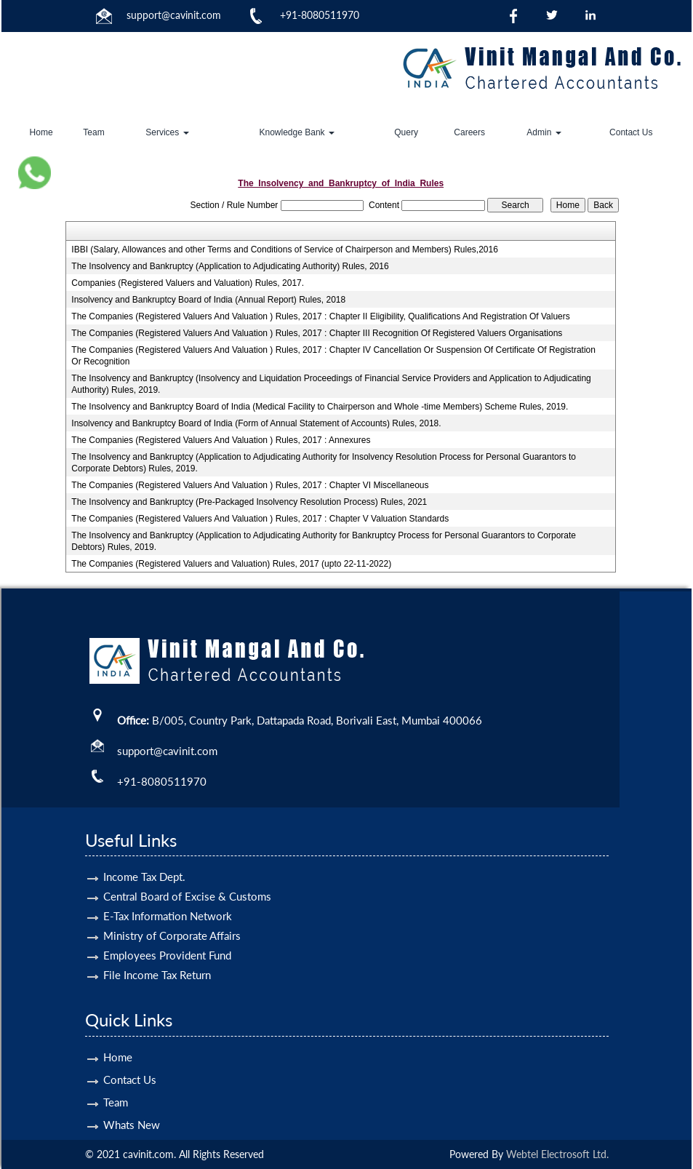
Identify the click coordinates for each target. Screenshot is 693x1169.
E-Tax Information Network (167, 899)
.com (210, 15)
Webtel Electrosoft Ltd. (557, 1154)
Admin (543, 132)
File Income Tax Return (157, 958)
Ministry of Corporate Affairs (172, 918)
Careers (469, 132)
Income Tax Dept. (144, 859)
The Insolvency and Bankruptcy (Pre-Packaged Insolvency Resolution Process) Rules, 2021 (249, 502)
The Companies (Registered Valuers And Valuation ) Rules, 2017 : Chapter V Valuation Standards (260, 519)
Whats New (131, 1107)
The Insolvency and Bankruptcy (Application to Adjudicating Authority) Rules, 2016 (229, 266)
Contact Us (630, 132)
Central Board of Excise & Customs (187, 879)
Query (406, 132)
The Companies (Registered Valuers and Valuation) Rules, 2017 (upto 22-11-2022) (231, 564)
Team (93, 132)
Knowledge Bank (297, 132)
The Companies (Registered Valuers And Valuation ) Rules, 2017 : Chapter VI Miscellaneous (249, 485)
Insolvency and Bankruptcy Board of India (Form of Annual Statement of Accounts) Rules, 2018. (256, 423)
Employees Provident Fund (167, 938)
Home (41, 132)
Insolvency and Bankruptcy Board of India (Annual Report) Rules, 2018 (208, 300)
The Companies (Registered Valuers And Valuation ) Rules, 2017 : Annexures (220, 440)
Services (166, 132)
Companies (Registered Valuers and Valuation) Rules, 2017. (187, 283)
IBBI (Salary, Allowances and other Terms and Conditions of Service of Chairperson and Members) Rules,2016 (284, 249)
